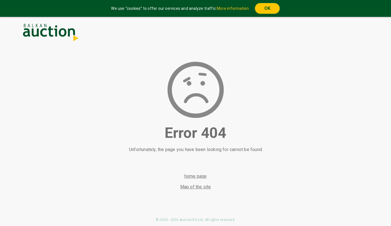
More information (233, 8)
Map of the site (195, 187)
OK (267, 8)
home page (195, 176)
